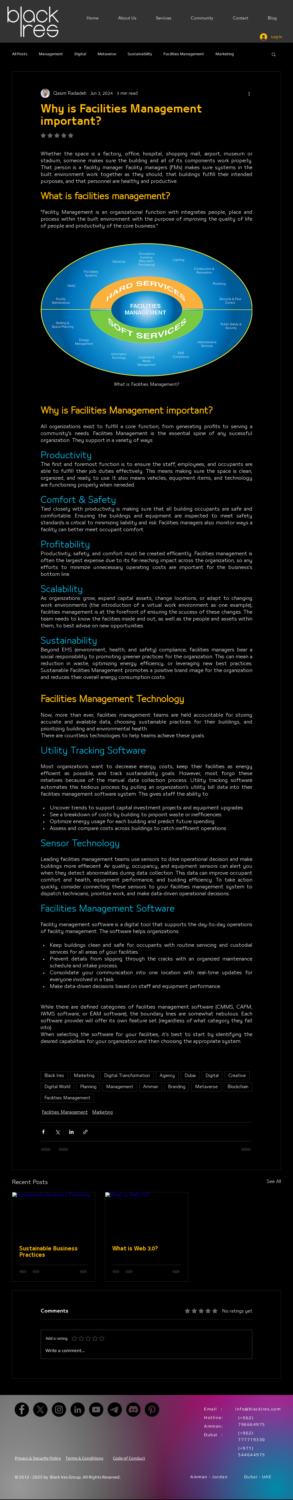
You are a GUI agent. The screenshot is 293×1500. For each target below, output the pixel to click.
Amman (150, 1087)
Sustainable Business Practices (48, 1252)
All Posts (19, 54)
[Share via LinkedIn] (71, 1132)
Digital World (57, 1087)
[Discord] (133, 1409)
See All (274, 1181)
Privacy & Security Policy (38, 1458)
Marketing (224, 54)
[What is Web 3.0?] (146, 1215)
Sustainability (140, 54)
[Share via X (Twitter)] (57, 1132)
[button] (273, 54)
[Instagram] (59, 1409)
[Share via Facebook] (43, 1132)
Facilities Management (183, 54)
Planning (88, 1087)
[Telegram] (115, 1409)
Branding (176, 1087)
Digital (80, 54)
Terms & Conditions (84, 1458)
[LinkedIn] (77, 1409)
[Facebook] (22, 1409)
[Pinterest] (152, 1409)
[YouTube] (96, 1409)
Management (51, 54)
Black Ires (54, 1076)
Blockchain (237, 1087)
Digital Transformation (127, 1076)
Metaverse (107, 54)
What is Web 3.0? (135, 1248)
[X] (40, 1409)
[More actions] (249, 93)
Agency (167, 1076)
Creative (237, 1076)
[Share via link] (85, 1132)
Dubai (190, 1076)
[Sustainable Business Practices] (53, 1215)
